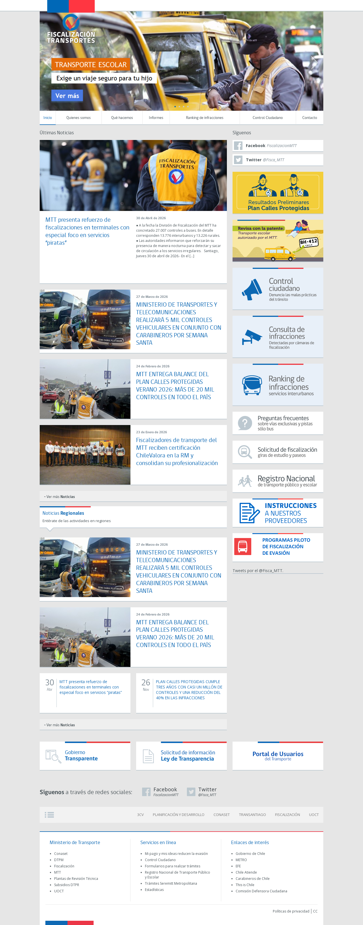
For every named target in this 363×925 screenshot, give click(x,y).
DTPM (59, 858)
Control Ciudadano (268, 118)
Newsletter (300, 5)
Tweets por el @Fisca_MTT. (258, 570)
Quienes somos (78, 118)
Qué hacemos (122, 118)
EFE (238, 864)
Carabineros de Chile (253, 877)
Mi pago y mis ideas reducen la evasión (176, 852)
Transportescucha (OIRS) (276, 5)
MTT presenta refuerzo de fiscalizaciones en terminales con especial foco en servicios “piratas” (91, 685)
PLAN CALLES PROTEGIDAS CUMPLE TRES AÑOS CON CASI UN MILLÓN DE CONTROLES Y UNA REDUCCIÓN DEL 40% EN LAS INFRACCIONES (189, 690)
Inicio (47, 118)
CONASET (223, 813)
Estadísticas (154, 888)
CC (315, 909)
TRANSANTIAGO (253, 813)
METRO (241, 858)
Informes (156, 118)
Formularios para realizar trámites (172, 864)
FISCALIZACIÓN (288, 813)
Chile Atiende (246, 871)
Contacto (309, 118)
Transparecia (288, 5)
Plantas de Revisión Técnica (76, 877)
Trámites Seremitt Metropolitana (171, 882)
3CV (142, 813)
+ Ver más (59, 496)
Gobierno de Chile (250, 852)
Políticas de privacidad (291, 909)
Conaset (60, 852)
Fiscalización (64, 864)
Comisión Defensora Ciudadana (261, 889)
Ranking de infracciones (204, 118)
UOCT (314, 813)
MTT (57, 871)
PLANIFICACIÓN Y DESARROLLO (180, 813)
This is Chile (245, 883)
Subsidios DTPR (66, 883)
